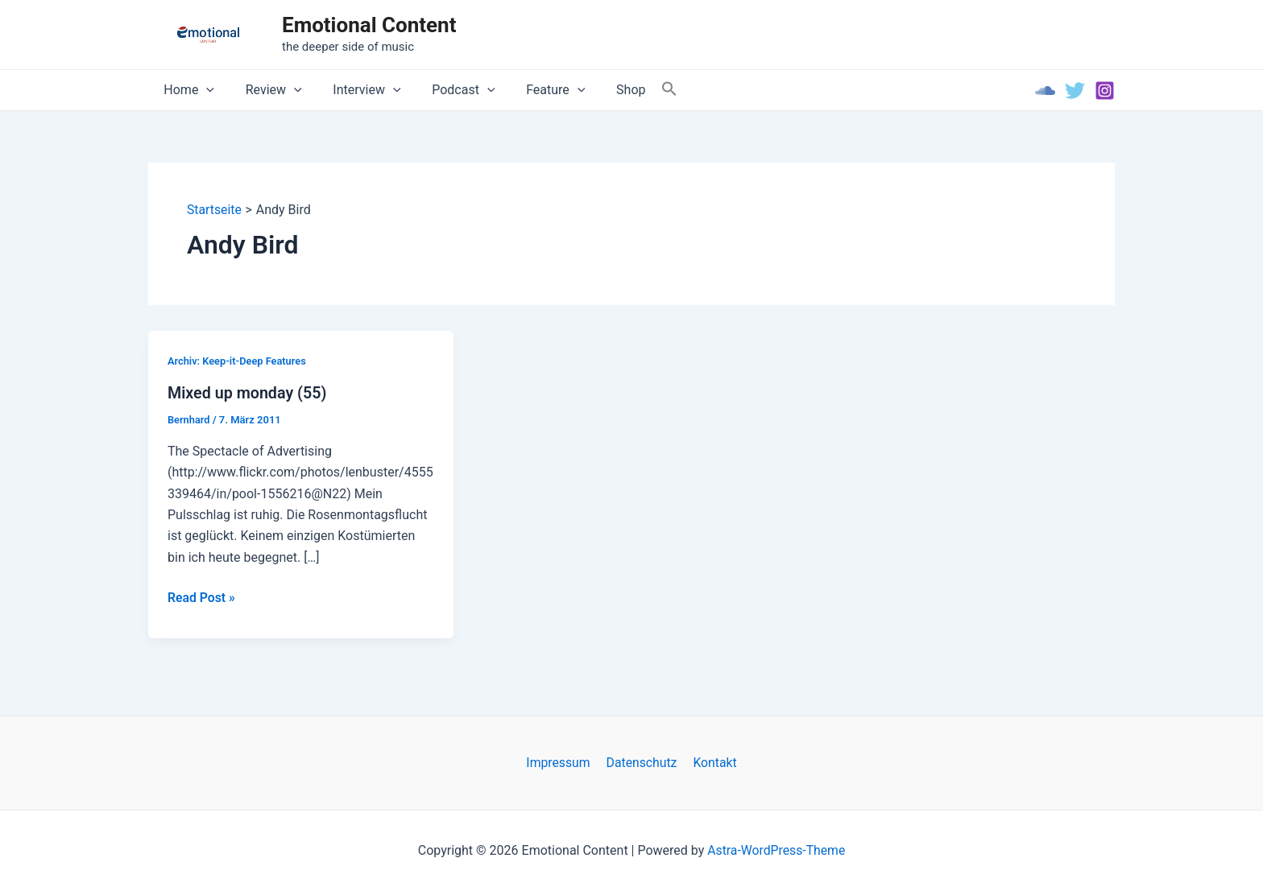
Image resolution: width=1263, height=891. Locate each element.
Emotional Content (369, 25)
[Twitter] (1075, 90)
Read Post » (202, 598)
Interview (353, 90)
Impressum (561, 762)
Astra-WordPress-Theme (776, 850)
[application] (204, 90)
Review (266, 90)
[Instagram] (1105, 90)
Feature (531, 90)
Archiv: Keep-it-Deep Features (238, 361)
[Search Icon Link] (637, 89)
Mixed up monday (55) (248, 392)
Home (186, 90)
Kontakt (712, 762)
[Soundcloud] (1045, 90)
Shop (600, 89)
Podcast (444, 90)
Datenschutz (641, 762)
